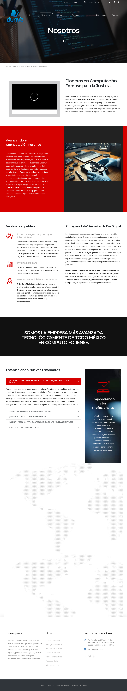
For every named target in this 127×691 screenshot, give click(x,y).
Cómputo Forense (53, 652)
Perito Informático (53, 640)
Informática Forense (54, 648)
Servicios (61, 15)
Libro (87, 15)
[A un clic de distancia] (58, 540)
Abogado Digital (52, 661)
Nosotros (45, 15)
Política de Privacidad (79, 685)
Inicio (32, 15)
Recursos (101, 15)
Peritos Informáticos (54, 657)
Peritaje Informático (54, 644)
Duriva (66, 685)
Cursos (75, 15)
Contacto (116, 15)
